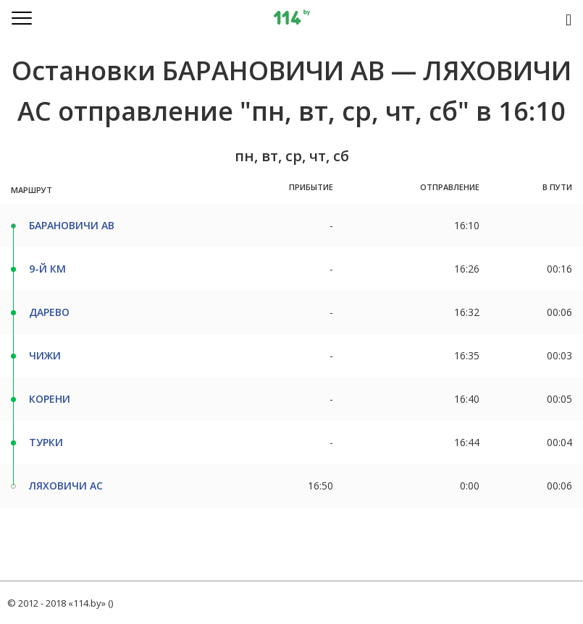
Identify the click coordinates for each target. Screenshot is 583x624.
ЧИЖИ (45, 355)
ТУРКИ (46, 442)
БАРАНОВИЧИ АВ (71, 225)
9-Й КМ (47, 268)
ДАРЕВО (49, 312)
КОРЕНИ (49, 399)
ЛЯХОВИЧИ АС (66, 485)
